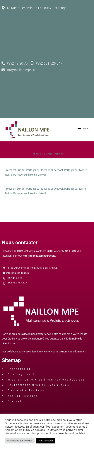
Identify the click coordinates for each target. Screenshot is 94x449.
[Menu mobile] (83, 129)
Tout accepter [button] (46, 440)
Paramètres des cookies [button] (19, 440)
